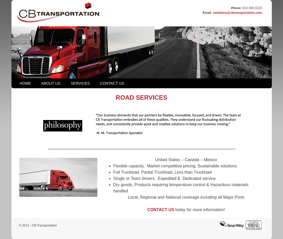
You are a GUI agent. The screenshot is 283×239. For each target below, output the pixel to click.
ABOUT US (50, 83)
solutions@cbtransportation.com (237, 13)
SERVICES (80, 83)
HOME (25, 83)
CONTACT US (112, 83)
